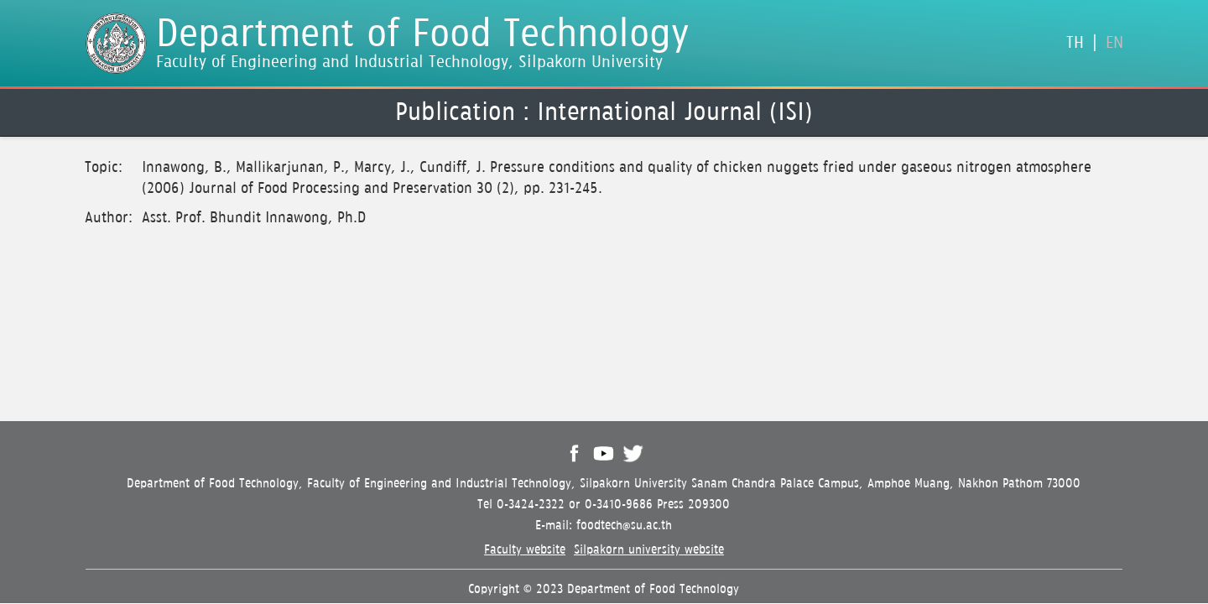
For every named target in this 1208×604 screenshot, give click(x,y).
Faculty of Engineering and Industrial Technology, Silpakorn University (409, 62)
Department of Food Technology (423, 35)
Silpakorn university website (649, 549)
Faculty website (524, 549)
